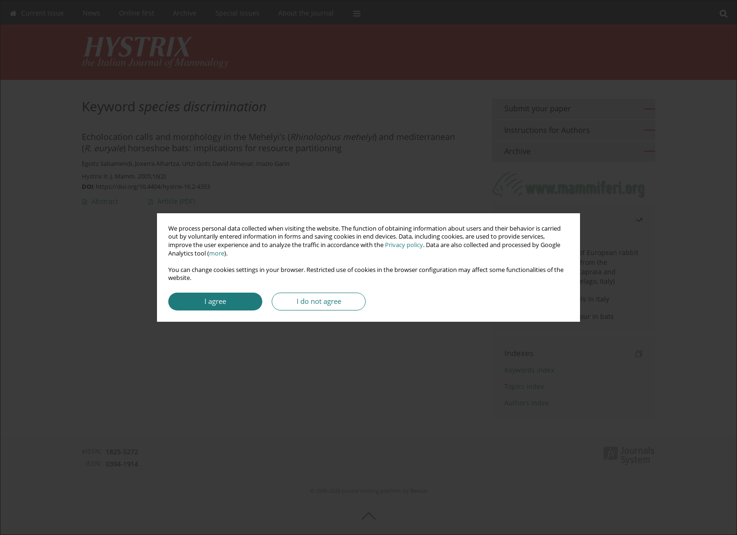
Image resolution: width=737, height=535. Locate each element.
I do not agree (319, 301)
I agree (215, 301)
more (216, 253)
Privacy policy (404, 245)
